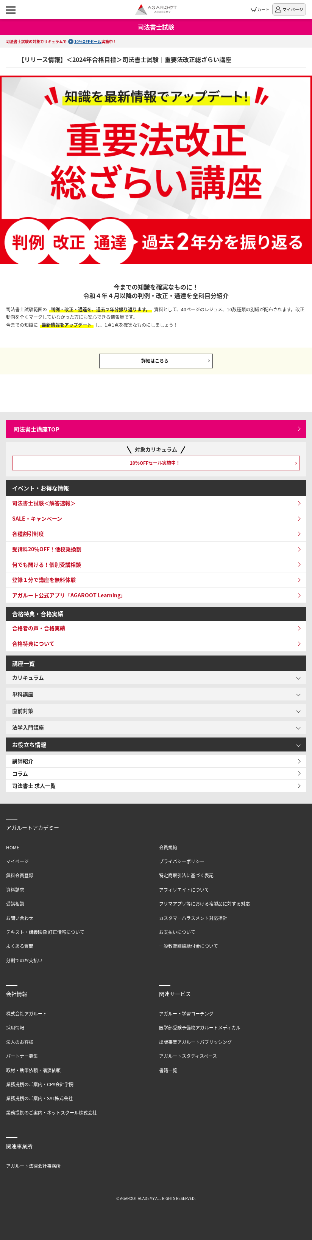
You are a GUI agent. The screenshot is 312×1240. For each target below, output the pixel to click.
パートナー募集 (22, 1056)
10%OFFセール (87, 41)
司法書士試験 (156, 26)
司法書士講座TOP (36, 429)
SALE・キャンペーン (37, 518)
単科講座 (22, 694)
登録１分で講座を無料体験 (44, 579)
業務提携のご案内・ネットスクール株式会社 (51, 1112)
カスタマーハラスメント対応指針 (193, 918)
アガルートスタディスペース (188, 1056)
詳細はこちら (154, 360)
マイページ (17, 861)
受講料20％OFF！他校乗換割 (46, 549)
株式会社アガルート (26, 1013)
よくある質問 (19, 946)
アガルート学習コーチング (186, 1013)
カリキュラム (28, 677)
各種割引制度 (28, 533)
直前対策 (22, 710)
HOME (12, 847)
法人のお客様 (19, 1042)
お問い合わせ (19, 918)
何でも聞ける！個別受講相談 (46, 564)
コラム (20, 773)
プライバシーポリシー (181, 861)
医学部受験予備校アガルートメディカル (199, 1027)
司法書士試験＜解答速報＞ (44, 503)
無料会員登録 (19, 875)
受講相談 (15, 903)
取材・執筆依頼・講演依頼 (33, 1070)
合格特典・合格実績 (37, 614)
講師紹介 (22, 761)
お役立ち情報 (29, 744)
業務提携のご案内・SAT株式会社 (39, 1098)
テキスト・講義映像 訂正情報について (45, 932)
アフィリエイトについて (184, 889)
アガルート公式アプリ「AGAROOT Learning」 (69, 595)
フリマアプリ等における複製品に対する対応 (204, 903)
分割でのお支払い (24, 960)
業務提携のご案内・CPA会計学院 (39, 1084)
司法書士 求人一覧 (34, 785)
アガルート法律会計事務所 (33, 1166)
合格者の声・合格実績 (38, 628)
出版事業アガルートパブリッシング (195, 1042)
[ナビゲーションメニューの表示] (11, 9)
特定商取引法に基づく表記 (186, 875)
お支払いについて (177, 932)
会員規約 (168, 847)
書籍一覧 (168, 1070)
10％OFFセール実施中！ (155, 462)
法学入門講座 (28, 727)
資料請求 (15, 889)
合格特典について (33, 643)
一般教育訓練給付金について (188, 946)
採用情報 (15, 1027)
